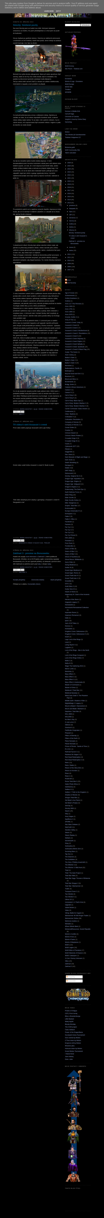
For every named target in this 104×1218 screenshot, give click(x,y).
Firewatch (68, 540)
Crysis (67, 444)
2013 (69, 203)
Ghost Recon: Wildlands (73, 559)
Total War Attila (70, 875)
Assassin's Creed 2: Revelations (76, 333)
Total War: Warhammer (73, 886)
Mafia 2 (67, 660)
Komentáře (71, 981)
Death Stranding (70, 462)
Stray (67, 843)
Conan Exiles (69, 427)
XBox (67, 961)
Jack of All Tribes (71, 623)
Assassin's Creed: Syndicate (74, 347)
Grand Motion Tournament (74, 1051)
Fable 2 (67, 516)
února (71, 247)
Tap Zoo (68, 854)
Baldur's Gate (69, 357)
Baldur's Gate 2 (70, 360)
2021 (69, 178)
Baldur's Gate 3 (70, 363)
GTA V (67, 584)
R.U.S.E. (68, 749)
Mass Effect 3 (69, 679)
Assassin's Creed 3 (71, 336)
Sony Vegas (69, 816)
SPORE (67, 822)
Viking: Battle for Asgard (73, 913)
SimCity (21, 414)
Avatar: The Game (71, 352)
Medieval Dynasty (71, 693)
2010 (69, 260)
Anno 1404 (68, 306)
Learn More (49, 11)
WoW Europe (69, 84)
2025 (69, 166)
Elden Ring (69, 495)
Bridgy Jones (69, 384)
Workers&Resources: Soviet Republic (78, 929)
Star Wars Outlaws (71, 824)
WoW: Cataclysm (71, 955)
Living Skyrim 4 (70, 645)
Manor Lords (69, 669)
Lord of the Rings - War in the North (77, 650)
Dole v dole (69, 1059)
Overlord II (68, 727)
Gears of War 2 (70, 551)
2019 (69, 184)
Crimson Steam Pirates (73, 435)
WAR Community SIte (72, 150)
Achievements (70, 295)
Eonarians (68, 79)
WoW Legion (69, 947)
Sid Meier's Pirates (71, 803)
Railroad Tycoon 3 (71, 752)
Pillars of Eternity (71, 735)
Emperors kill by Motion (73, 1043)
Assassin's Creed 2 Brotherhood (76, 330)
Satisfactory (69, 787)
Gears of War (69, 549)
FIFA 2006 (68, 538)
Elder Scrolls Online (72, 500)
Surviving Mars (70, 851)
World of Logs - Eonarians (74, 81)
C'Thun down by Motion (73, 1040)
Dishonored (69, 473)
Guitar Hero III (70, 589)
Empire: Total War (71, 505)
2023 (69, 172)
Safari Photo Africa (71, 784)
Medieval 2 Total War (72, 690)
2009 (69, 263)
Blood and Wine (70, 379)
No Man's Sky (69, 719)
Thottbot (68, 89)
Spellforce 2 (69, 819)
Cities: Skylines (70, 414)
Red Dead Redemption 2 (73, 760)
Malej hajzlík (69, 1021)
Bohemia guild (70, 147)
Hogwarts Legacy (71, 602)
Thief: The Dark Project (73, 873)
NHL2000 (68, 717)
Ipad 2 (67, 620)
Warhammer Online (71, 918)
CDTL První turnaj (71, 1013)
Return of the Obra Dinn (73, 768)
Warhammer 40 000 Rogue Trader (76, 915)
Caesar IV (68, 392)
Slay (66, 814)
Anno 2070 (68, 314)
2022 (69, 175)
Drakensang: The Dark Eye (74, 489)
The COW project (71, 1027)
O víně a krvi (69, 722)
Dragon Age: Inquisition (73, 478)
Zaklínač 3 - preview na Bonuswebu (31, 553)
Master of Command (72, 685)
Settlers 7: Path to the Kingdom (75, 792)
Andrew (67, 301)
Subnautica (69, 846)
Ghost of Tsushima (71, 557)
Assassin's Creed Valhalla (74, 344)
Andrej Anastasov (71, 298)
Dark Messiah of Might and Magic (76, 457)
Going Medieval (70, 565)
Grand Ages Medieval (72, 570)
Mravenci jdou (70, 1046)
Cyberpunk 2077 (70, 446)
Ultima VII (68, 899)
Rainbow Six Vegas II (72, 754)
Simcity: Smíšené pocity (25, 25)
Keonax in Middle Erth (72, 111)
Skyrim (67, 811)
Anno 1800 (68, 312)
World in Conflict (70, 934)
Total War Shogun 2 (72, 883)
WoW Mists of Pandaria (73, 950)
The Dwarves (69, 857)
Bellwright (68, 371)
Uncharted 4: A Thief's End (74, 902)
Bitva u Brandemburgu (72, 1016)
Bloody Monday (70, 1024)
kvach (67, 637)
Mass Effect (69, 674)
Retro (67, 762)
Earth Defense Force (72, 492)
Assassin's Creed (71, 325)
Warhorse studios (71, 921)
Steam (67, 832)
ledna (71, 250)
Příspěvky (70, 977)
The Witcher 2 (70, 865)
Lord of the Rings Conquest (74, 655)
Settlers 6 (68, 789)
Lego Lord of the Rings (73, 639)
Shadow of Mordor (71, 795)
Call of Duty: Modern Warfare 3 (75, 406)
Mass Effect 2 (69, 677)
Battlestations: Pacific (72, 368)
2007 (69, 270)
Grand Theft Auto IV (72, 575)
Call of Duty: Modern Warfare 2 (75, 403)
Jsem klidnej (69, 1056)
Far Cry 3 (68, 530)
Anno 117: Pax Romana (73, 304)
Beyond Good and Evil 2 (73, 373)
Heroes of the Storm (72, 599)
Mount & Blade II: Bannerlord (75, 706)
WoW (67, 945)
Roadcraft (68, 778)
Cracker (67, 430)
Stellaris (67, 838)
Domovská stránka (37, 580)
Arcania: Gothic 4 (71, 317)
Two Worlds (69, 894)
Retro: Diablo (69, 765)
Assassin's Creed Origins (73, 341)
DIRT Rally (68, 470)
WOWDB (68, 92)
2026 (69, 163)
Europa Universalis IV (72, 511)
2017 (69, 190)
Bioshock (68, 376)
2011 (69, 257)
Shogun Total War (71, 797)
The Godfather (70, 859)
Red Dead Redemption (73, 757)
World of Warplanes (71, 942)
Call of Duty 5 (69, 398)
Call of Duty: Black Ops (73, 400)
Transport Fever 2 (71, 891)
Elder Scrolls (69, 497)
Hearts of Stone (70, 592)
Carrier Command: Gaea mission (76, 409)
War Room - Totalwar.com (74, 69)
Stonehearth (69, 841)
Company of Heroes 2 (72, 425)
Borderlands (69, 382)
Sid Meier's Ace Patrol (72, 800)
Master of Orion (70, 687)
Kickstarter (68, 629)
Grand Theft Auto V (71, 578)
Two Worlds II (69, 897)
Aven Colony (69, 355)
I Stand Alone (69, 1054)
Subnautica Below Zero (73, 849)
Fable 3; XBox (70, 519)
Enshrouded (69, 508)
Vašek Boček (69, 907)
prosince (72, 205)
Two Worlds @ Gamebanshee (75, 135)
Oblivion (68, 725)
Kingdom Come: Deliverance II (75, 634)
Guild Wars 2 (69, 586)
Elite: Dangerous (70, 503)
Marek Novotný (71, 283)
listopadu (72, 208)
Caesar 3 (68, 390)
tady (39, 564)
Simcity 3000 (69, 808)
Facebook (68, 522)
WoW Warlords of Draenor (74, 953)
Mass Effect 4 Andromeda (74, 682)
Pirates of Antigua (71, 1011)
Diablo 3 (68, 468)
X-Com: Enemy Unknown (73, 958)
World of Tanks (70, 939)
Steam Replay (70, 835)
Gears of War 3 (70, 554)
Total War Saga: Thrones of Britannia (77, 878)
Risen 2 (67, 776)
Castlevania (69, 411)
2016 (69, 193)
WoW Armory (69, 66)
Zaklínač (68, 964)
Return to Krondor (71, 770)
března (71, 230)
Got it (58, 11)
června (71, 221)
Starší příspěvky (55, 580)
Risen (67, 773)
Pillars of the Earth (71, 738)
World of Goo (69, 937)
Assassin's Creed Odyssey (74, 338)
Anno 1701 (68, 309)
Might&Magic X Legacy (73, 703)
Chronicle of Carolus (72, 116)
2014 (69, 199)
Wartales (68, 924)
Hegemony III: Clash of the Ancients (77, 594)
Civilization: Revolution (73, 419)
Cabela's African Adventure (74, 387)
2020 (69, 181)
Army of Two (69, 320)
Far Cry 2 (68, 527)
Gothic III (68, 567)
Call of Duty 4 (69, 395)
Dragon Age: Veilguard (72, 484)
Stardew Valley (70, 830)
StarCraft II (68, 827)
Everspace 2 (69, 513)
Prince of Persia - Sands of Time (76, 746)
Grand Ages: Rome (71, 573)
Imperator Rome (70, 612)
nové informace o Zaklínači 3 (35, 556)
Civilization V (69, 417)
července (72, 218)
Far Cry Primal (70, 535)
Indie (66, 618)
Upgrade (68, 905)
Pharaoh (68, 733)
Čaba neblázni (70, 1030)
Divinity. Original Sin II (72, 476)
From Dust (68, 543)
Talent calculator (70, 153)
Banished (68, 365)
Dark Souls (69, 460)
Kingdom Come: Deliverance (75, 631)
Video (67, 910)
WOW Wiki (68, 87)
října (71, 211)
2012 (69, 254)
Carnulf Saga (69, 114)
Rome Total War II (71, 781)
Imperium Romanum (72, 615)
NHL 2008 (68, 714)
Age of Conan (69, 293)
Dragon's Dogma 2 (71, 487)
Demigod (68, 465)
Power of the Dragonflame (74, 1032)
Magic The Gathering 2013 (74, 666)
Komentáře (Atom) (34, 584)
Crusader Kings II (71, 438)
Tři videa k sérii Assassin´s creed (30, 424)
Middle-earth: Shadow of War (75, 700)
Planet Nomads (70, 744)
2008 (69, 266)
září (70, 215)
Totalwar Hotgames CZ (73, 137)
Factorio (68, 524)
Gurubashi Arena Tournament (75, 1035)
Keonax (68, 280)
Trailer (47, 543)
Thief (66, 870)
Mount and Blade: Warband (74, 709)
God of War (69, 562)
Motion (67, 132)
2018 (69, 187)
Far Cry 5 (68, 532)
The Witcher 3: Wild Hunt (73, 867)
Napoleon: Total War (72, 711)
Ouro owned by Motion (73, 1038)
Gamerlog (68, 122)
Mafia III (67, 663)
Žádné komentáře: (46, 409)
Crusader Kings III (71, 441)
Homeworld (69, 605)
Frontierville (69, 546)
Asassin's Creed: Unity (72, 322)
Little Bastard (69, 1019)
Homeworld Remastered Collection (77, 607)
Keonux (67, 626)
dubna (71, 227)
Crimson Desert (70, 433)
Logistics (68, 647)
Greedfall (68, 581)
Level (67, 642)
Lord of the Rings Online (73, 658)
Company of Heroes (72, 422)
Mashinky (68, 671)
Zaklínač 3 (23, 572)
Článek (67, 449)
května (71, 224)
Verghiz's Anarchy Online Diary (75, 119)
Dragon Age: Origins (72, 481)
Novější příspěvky (19, 580)
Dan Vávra (68, 454)
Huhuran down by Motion (73, 1048)
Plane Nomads (70, 741)
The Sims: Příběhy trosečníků (75, 862)
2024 (69, 169)
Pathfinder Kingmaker (72, 730)
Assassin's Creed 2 (71, 328)
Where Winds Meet (71, 926)
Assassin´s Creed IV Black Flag (31, 543)
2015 (69, 196)
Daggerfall (68, 452)
